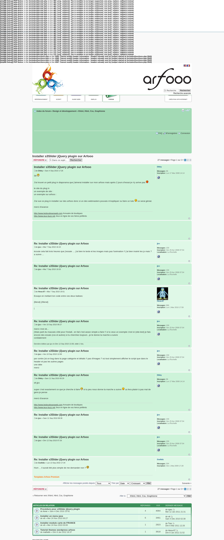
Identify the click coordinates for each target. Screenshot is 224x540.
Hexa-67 (41, 292)
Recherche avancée (182, 93)
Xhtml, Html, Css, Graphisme (91, 111)
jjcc (39, 247)
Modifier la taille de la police (187, 110)
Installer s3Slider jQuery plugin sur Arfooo (62, 156)
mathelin (47, 532)
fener (45, 511)
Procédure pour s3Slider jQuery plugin (60, 509)
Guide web (76, 99)
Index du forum (44, 111)
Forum (111, 99)
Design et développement (64, 111)
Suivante (186, 483)
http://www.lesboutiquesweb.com (48, 213)
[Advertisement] (90, 105)
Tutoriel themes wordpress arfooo (57, 530)
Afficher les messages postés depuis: (87, 483)
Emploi (93, 99)
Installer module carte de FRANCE (57, 523)
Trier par (120, 483)
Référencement (41, 99)
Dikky (40, 171)
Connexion (185, 133)
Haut (189, 218)
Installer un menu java (51, 516)
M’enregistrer (171, 133)
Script (58, 99)
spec (170, 509)
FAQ (160, 133)
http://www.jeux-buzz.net (44, 216)
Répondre (40, 160)
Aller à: (123, 496)
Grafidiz (41, 463)
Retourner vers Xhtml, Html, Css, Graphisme (53, 495)
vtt (44, 518)
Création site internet (178, 99)
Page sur (176, 160)
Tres (170, 523)
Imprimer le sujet (183, 110)
